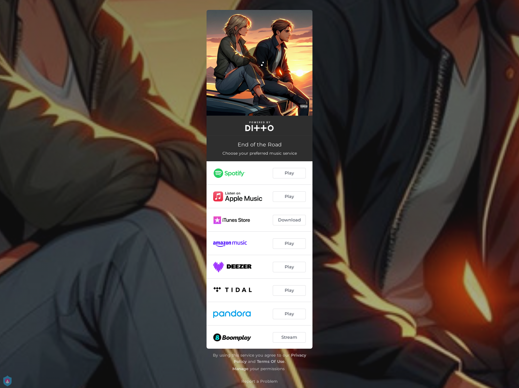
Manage (240, 368)
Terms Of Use (271, 361)
